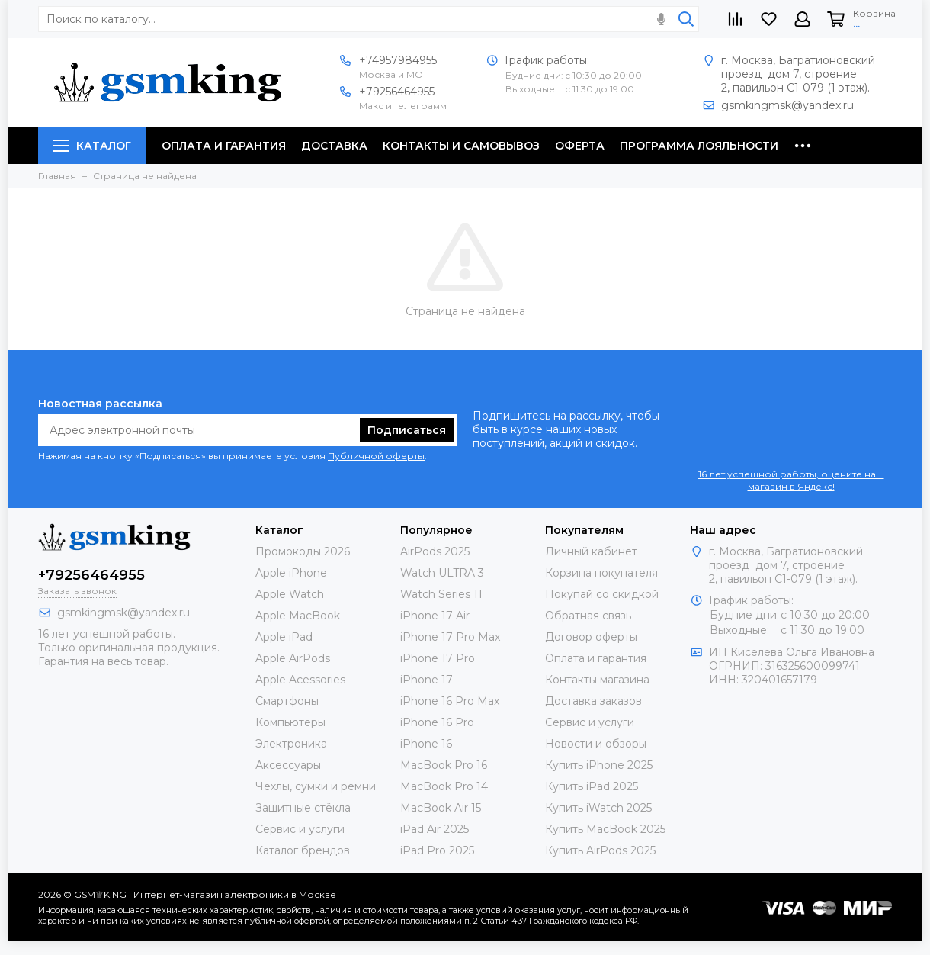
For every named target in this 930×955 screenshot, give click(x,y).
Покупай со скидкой (602, 594)
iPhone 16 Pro (437, 722)
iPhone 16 (426, 744)
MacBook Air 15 (440, 808)
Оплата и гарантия (224, 146)
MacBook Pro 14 (444, 786)
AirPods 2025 (435, 551)
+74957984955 (398, 60)
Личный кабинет (591, 551)
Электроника (291, 744)
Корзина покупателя (601, 573)
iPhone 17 (426, 680)
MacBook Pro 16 (443, 765)
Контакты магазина (597, 680)
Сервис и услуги (300, 829)
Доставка (334, 146)
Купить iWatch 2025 (598, 808)
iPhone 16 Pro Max (449, 701)
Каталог (92, 146)
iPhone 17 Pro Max (450, 637)
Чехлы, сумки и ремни (315, 786)
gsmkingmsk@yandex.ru (787, 105)
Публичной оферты (376, 455)
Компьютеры (290, 722)
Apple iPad (284, 637)
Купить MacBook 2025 (605, 829)
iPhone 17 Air (435, 615)
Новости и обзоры (595, 744)
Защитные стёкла (303, 808)
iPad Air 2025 (434, 829)
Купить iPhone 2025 (599, 765)
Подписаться (406, 430)
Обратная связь (588, 615)
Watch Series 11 (441, 594)
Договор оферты (591, 637)
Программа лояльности (699, 146)
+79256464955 (397, 91)
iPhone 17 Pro (437, 658)
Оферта (579, 146)
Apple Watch (289, 594)
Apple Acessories (300, 680)
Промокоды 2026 (302, 551)
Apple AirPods (292, 658)
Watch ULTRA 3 (442, 573)
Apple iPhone (291, 573)
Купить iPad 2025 (591, 786)
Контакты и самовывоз (461, 146)
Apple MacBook (297, 615)
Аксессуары (288, 765)
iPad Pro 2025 (437, 850)
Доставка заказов (593, 701)
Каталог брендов (302, 850)
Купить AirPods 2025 (600, 850)
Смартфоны (287, 701)
